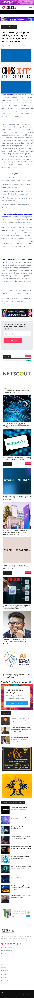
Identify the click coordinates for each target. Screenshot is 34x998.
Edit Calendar (4, 964)
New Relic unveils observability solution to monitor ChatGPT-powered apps (19, 809)
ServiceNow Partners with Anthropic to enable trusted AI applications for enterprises (17, 497)
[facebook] (2, 944)
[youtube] (14, 944)
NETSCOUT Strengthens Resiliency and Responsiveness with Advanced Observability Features (16, 390)
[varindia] (21, 944)
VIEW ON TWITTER (17, 703)
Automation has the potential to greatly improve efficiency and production (20, 720)
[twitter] (5, 944)
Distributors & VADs (6, 947)
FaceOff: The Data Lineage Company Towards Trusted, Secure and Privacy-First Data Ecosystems (17, 607)
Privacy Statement (6, 980)
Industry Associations (6, 950)
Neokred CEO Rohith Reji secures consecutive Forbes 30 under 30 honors (15, 641)
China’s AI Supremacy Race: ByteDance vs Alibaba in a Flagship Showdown (20, 887)
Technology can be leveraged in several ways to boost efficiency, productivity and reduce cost (20, 739)
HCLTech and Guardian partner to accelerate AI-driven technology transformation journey (15, 532)
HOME (4, 26)
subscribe (13, 341)
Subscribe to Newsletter (7, 957)
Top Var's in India (5, 961)
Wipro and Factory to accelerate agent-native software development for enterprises (16, 566)
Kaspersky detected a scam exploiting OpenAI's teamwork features (17, 458)
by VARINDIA (7, 46)
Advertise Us (4, 970)
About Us (3, 967)
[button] (30, 7)
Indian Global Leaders (7, 953)
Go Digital (4, 974)
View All (28, 355)
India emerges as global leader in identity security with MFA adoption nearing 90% (16, 425)
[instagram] (9, 944)
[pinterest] (18, 944)
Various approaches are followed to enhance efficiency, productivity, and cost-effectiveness (21, 729)
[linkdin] (11, 944)
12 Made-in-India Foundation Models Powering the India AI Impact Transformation (16, 675)
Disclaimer (4, 977)
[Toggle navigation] (2, 12)
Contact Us (4, 984)
